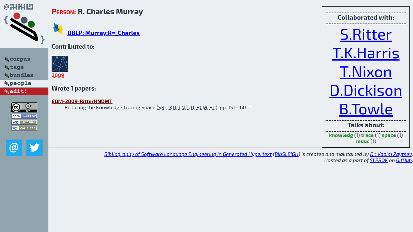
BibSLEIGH (286, 154)
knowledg (341, 135)
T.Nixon (366, 71)
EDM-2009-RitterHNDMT (82, 101)
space (389, 135)
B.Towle (366, 108)
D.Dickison (365, 89)
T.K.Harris (366, 52)
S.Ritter (366, 33)
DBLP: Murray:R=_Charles (103, 32)
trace (367, 135)
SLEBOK (379, 160)
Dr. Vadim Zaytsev (391, 154)
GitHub (404, 160)
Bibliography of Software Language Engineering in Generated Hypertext (188, 154)
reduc (362, 141)
